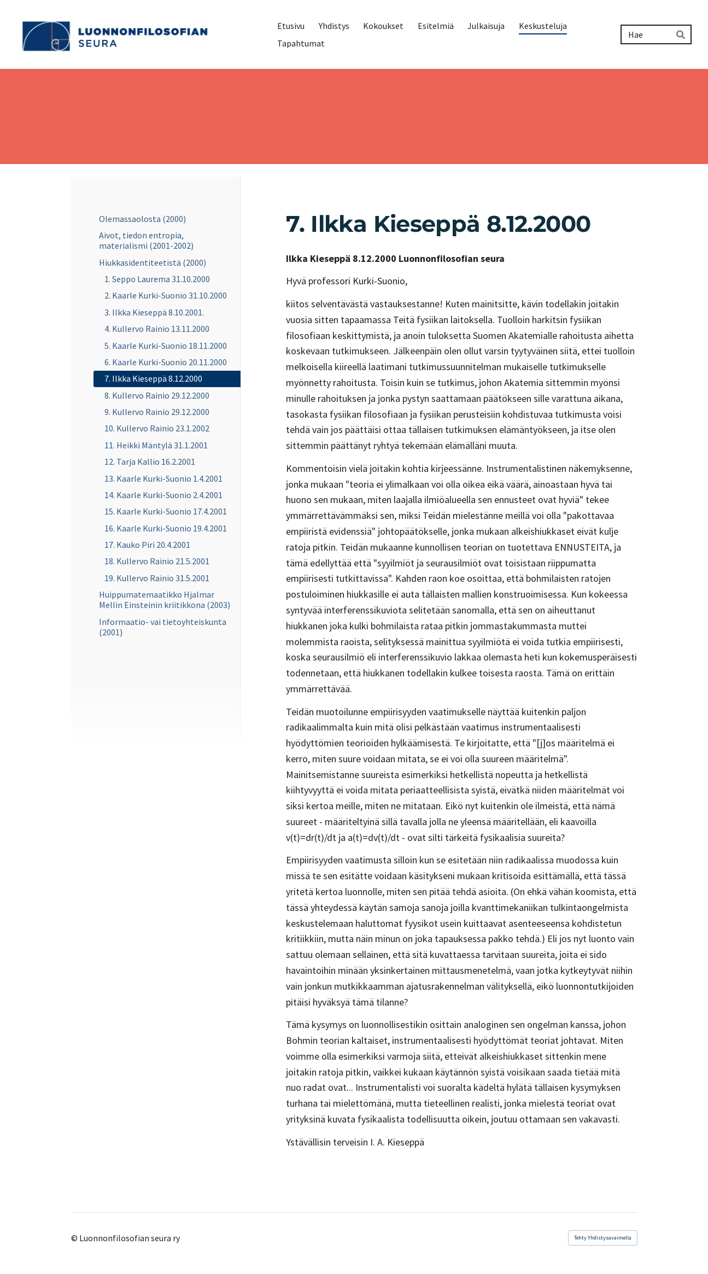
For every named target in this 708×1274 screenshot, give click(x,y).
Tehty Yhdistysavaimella (602, 1237)
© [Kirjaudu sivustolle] (75, 1237)
